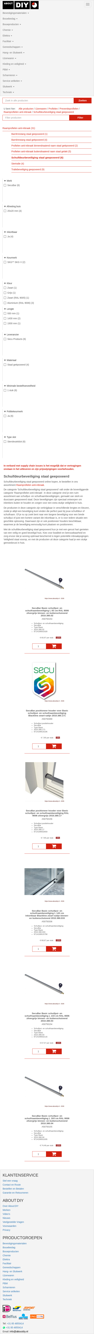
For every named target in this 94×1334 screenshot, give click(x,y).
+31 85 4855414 (15, 1323)
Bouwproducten (12, 24)
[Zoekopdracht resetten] (69, 100)
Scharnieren (10, 75)
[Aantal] (39, 646)
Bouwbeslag (10, 18)
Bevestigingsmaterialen (16, 13)
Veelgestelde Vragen (13, 1222)
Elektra (7, 35)
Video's (6, 1214)
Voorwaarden (9, 1226)
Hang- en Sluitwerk (13, 52)
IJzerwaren (9, 58)
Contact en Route (12, 1184)
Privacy (6, 1230)
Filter (80, 117)
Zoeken (83, 100)
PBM (6, 69)
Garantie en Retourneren (15, 1192)
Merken (6, 1210)
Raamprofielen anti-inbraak (30, 485)
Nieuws (6, 1218)
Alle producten (26, 108)
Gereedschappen (13, 47)
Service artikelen (12, 81)
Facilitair (8, 41)
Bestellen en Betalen (13, 1188)
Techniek (8, 92)
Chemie (8, 30)
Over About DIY (11, 1206)
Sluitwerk (8, 86)
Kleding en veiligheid (14, 64)
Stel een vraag (10, 1180)
